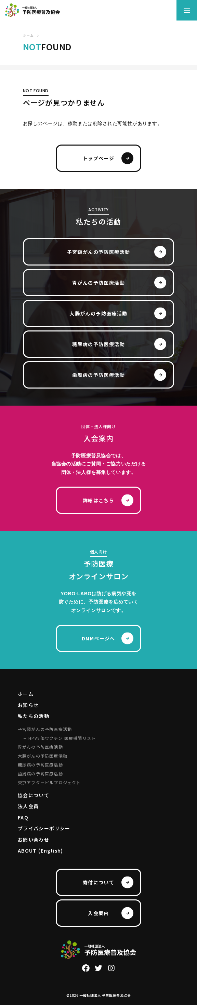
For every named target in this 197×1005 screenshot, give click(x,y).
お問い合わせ (33, 839)
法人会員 (28, 806)
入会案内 (98, 913)
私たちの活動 (33, 715)
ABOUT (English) (40, 850)
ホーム (26, 693)
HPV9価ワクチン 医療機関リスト (62, 738)
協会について (33, 795)
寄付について (98, 882)
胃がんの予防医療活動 (98, 282)
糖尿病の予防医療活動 (98, 344)
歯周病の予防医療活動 (98, 374)
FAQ (23, 817)
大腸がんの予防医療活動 (98, 313)
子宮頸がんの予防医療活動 (98, 251)
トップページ (98, 158)
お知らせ (28, 705)
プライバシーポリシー (44, 828)
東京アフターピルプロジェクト (49, 782)
